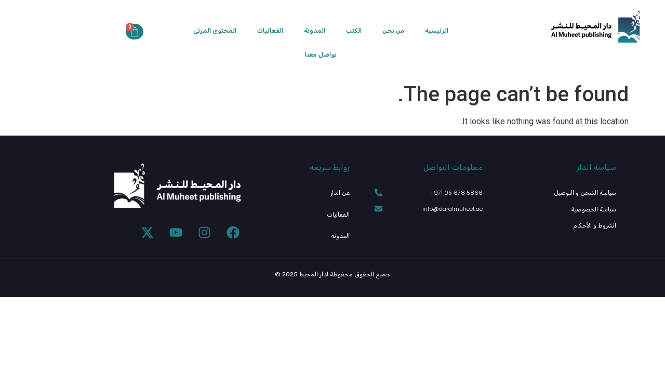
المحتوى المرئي (214, 30)
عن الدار (340, 192)
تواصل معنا (321, 54)
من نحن (393, 30)
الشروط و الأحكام (595, 224)
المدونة (314, 30)
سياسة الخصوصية (595, 208)
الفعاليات (270, 30)
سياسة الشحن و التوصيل (586, 192)
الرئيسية (436, 30)
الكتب (354, 30)
